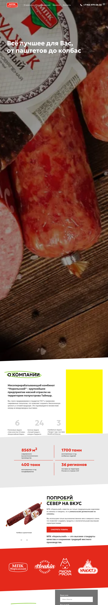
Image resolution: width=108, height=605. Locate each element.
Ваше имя (64, 595)
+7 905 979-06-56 (92, 4)
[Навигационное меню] (104, 4)
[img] (81, 5)
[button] (59, 529)
